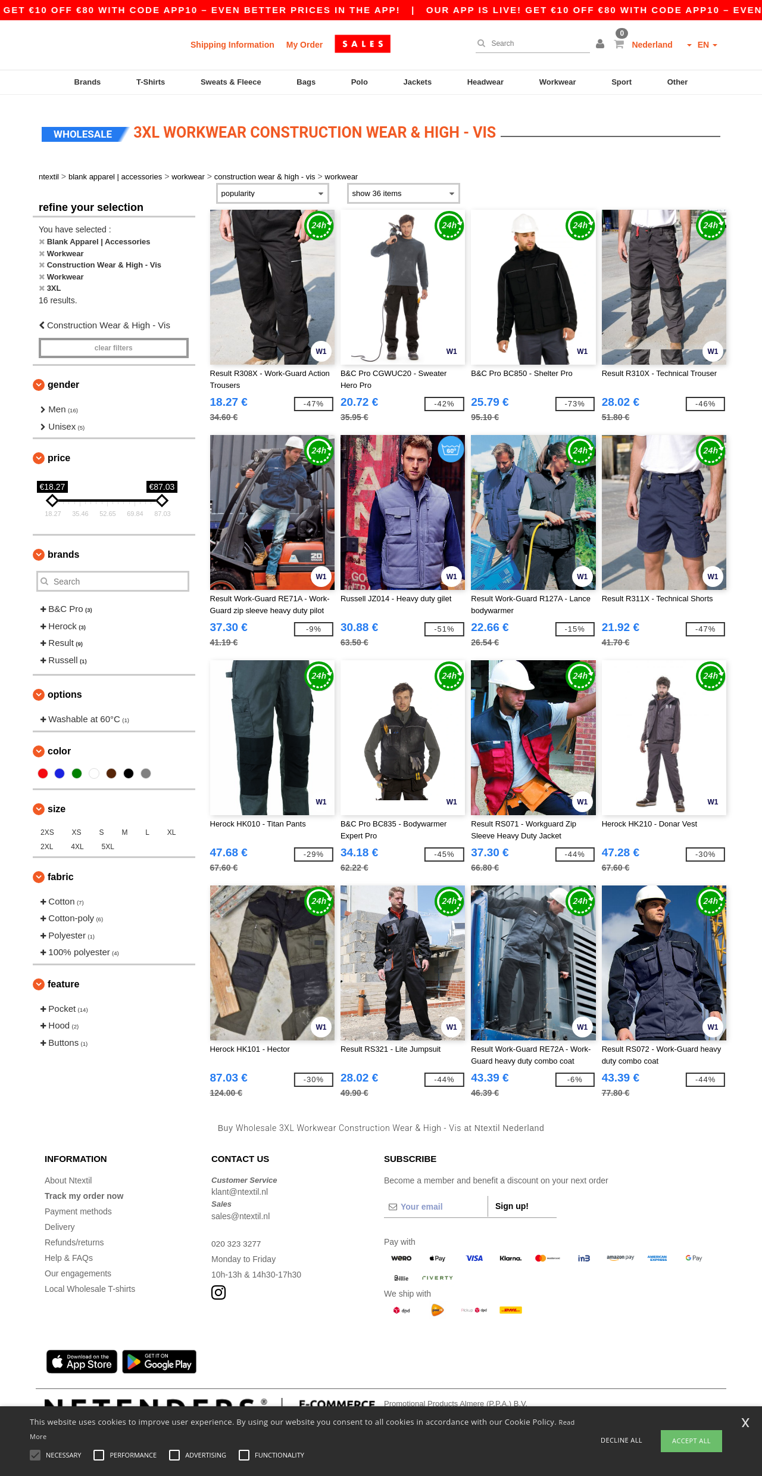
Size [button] (56, 803)
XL (171, 826)
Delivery (60, 1221)
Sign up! (512, 1200)
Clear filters (114, 342)
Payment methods (78, 1205)
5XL (108, 841)
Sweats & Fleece (231, 81)
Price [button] (59, 453)
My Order (304, 44)
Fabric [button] (61, 871)
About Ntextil (68, 1174)
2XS (47, 826)
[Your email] (436, 1200)
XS (77, 826)
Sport (621, 81)
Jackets (417, 81)
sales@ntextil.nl (240, 1210)
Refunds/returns (74, 1236)
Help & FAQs (69, 1252)
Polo (359, 81)
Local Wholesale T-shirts (90, 1283)
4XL (77, 841)
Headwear (485, 81)
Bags (306, 81)
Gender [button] (63, 379)
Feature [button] (63, 978)
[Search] (530, 43)
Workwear (557, 81)
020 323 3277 (237, 1237)
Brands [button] (63, 549)
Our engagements (78, 1267)
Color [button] (59, 745)
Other (677, 81)
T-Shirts (150, 81)
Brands (87, 81)
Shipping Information (232, 44)
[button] (602, 44)
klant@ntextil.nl (239, 1186)
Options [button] (65, 689)
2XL (46, 841)
